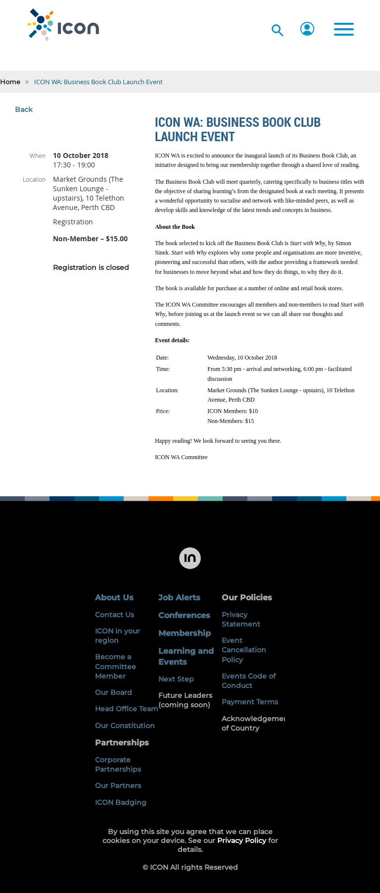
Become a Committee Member (115, 666)
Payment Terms (250, 701)
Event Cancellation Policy (244, 650)
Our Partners (118, 785)
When (38, 155)
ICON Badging (120, 802)
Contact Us (114, 614)
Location (34, 179)
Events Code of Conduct (249, 681)
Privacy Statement (241, 619)
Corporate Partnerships (118, 764)
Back (24, 109)
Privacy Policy (241, 840)
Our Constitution (125, 725)
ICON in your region (117, 636)
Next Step (176, 679)
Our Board (113, 692)
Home (10, 82)
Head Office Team (126, 708)
